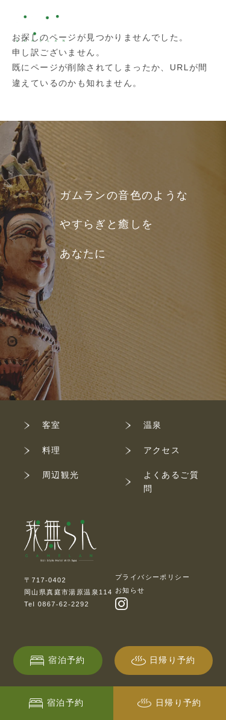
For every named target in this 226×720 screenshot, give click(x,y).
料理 (51, 450)
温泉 (152, 425)
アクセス (162, 450)
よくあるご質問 (171, 481)
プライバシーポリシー (152, 577)
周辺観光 (61, 475)
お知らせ (130, 590)
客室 (51, 425)
